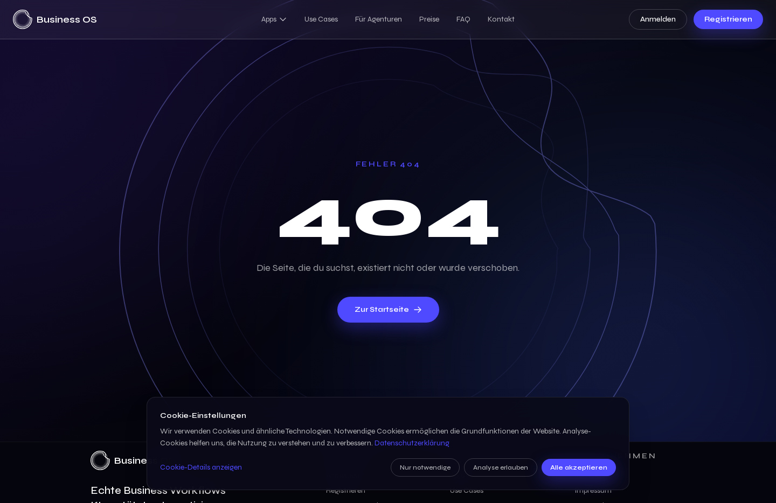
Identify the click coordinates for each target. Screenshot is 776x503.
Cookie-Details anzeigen (201, 467)
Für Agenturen (378, 19)
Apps (274, 19)
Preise (429, 19)
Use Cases (321, 19)
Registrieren (728, 19)
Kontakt (501, 19)
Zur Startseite (388, 309)
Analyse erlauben (500, 467)
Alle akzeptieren (578, 467)
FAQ (463, 19)
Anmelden (658, 19)
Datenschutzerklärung (412, 443)
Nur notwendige (425, 467)
